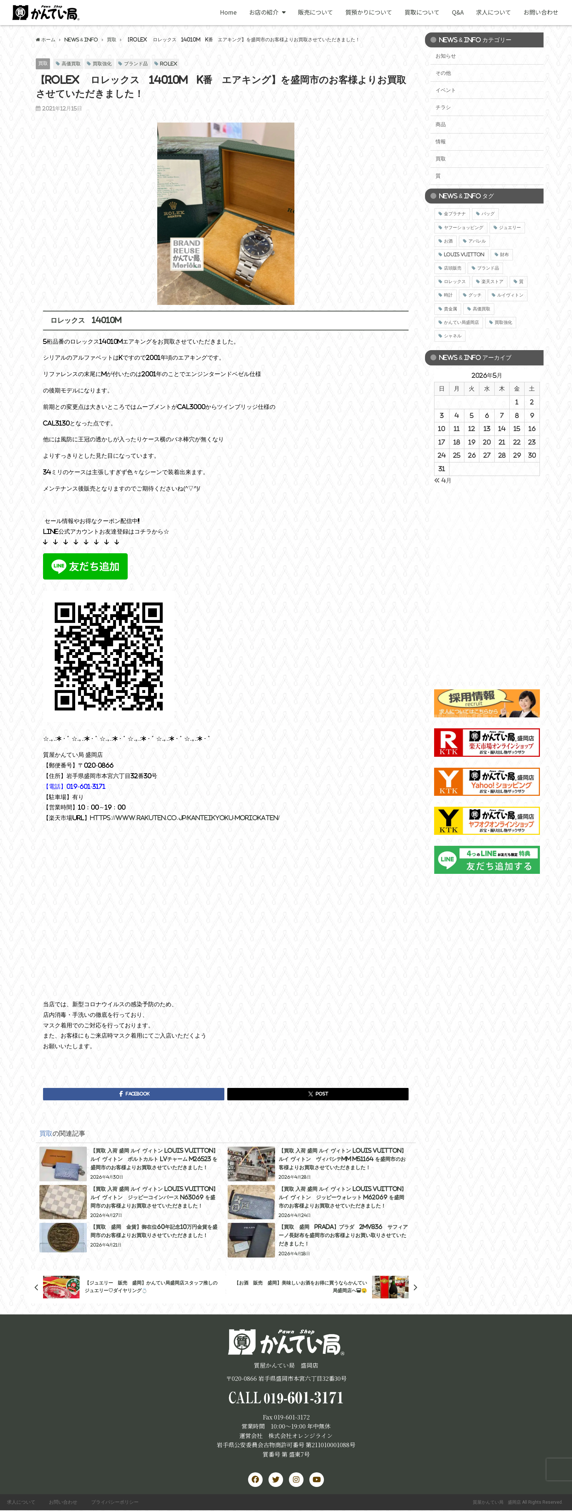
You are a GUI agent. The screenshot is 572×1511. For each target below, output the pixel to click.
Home (228, 12)
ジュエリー (510, 227)
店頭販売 (452, 268)
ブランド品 (136, 63)
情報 (441, 141)
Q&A (458, 12)
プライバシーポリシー (117, 1502)
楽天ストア (492, 281)
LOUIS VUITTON (464, 254)
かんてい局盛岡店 (461, 322)
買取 (43, 63)
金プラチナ (455, 214)
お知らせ (446, 55)
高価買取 (71, 63)
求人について (493, 12)
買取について (422, 12)
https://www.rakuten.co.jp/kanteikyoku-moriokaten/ (185, 818)
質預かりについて (368, 12)
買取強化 (102, 63)
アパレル (477, 241)
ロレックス (455, 281)
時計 (448, 295)
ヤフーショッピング (463, 227)
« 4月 (443, 480)
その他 (443, 72)
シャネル (452, 336)
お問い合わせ (541, 12)
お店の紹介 (267, 12)
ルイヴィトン (510, 295)
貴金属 (450, 309)
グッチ (475, 295)
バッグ (488, 214)
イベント (446, 90)
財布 (504, 254)
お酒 (448, 241)
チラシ (443, 107)
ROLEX (168, 63)
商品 (441, 124)
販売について (315, 12)
